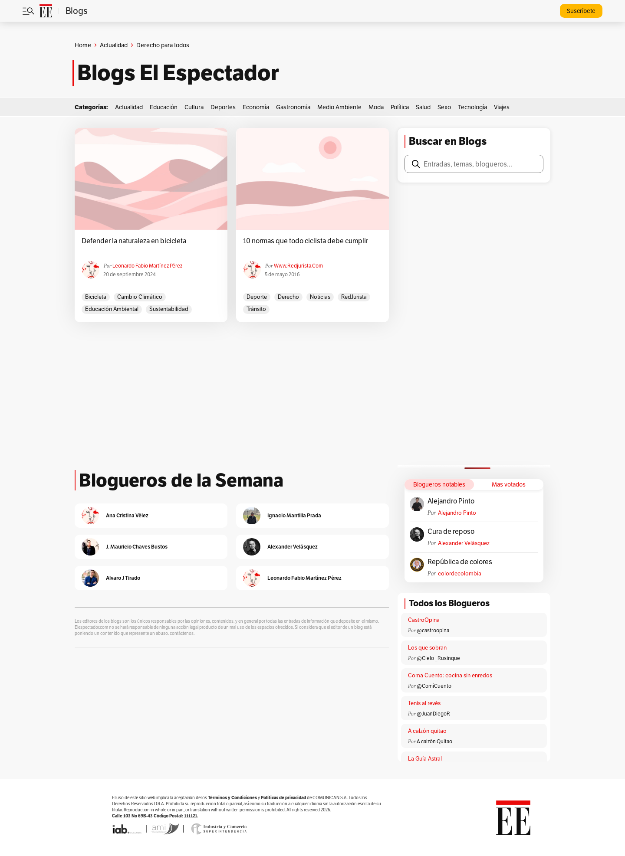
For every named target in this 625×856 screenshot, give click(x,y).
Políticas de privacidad (283, 797)
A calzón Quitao (434, 741)
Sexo (444, 107)
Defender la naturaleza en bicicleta (134, 241)
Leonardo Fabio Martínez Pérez (147, 265)
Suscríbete (581, 11)
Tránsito (256, 309)
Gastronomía (293, 107)
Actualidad (114, 45)
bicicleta (95, 297)
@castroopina (433, 630)
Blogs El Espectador (178, 72)
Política (400, 107)
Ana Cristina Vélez (127, 515)
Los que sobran (427, 647)
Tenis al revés (424, 703)
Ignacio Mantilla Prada (294, 515)
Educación (164, 107)
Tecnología (472, 107)
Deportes (223, 107)
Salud (423, 107)
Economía (256, 107)
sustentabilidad (168, 309)
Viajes (502, 107)
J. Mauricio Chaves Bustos (137, 546)
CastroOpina (424, 620)
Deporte (257, 297)
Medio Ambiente (339, 107)
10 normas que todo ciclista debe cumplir (305, 241)
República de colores (460, 562)
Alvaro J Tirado (123, 578)
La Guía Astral (425, 758)
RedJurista (354, 297)
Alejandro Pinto (451, 501)
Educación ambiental (111, 309)
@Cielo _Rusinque (438, 658)
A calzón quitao (427, 731)
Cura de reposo (451, 531)
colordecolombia (459, 573)
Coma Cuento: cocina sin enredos (450, 675)
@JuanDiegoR (433, 713)
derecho (288, 297)
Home (83, 45)
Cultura (194, 107)
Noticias (320, 297)
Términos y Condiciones (232, 797)
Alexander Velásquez (464, 543)
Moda (376, 107)
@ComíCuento (434, 686)
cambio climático (139, 297)
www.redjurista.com (298, 265)
